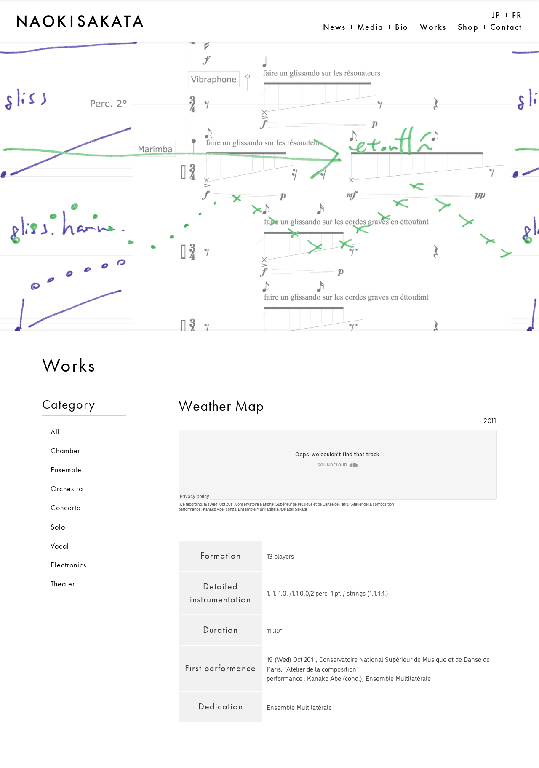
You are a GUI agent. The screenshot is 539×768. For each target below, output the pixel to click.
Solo (58, 512)
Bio (401, 26)
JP (496, 15)
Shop (468, 26)
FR (517, 15)
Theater (63, 569)
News (334, 26)
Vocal (60, 531)
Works (433, 26)
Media (370, 26)
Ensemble (66, 455)
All (55, 417)
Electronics (68, 550)
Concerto (66, 493)
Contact (506, 26)
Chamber (65, 436)
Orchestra (67, 474)
